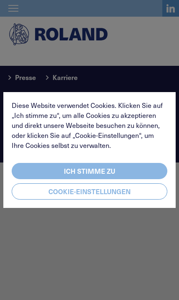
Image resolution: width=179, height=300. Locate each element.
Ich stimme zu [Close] (89, 170)
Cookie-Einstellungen (89, 191)
